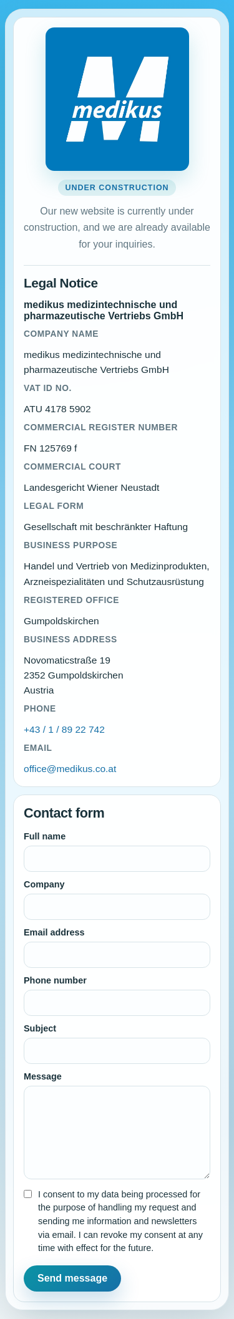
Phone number (55, 980)
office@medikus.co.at (70, 768)
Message (43, 1076)
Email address (54, 932)
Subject (40, 1028)
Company (44, 884)
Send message (72, 1278)
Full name (45, 836)
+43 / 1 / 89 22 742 (64, 729)
